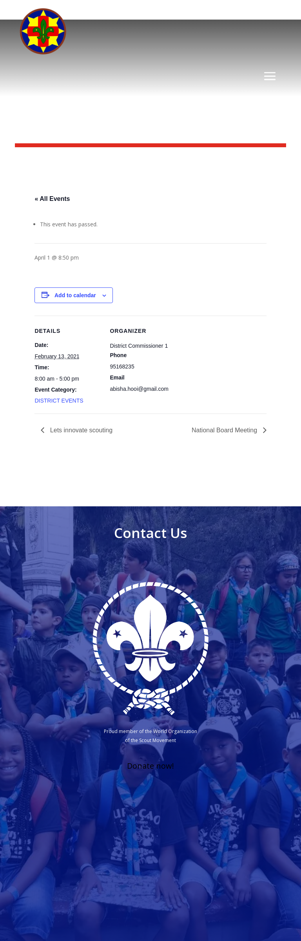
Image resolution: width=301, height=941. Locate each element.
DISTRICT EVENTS (58, 400)
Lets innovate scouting (80, 430)
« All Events (52, 198)
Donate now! (150, 765)
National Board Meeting (225, 430)
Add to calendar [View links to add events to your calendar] (75, 295)
